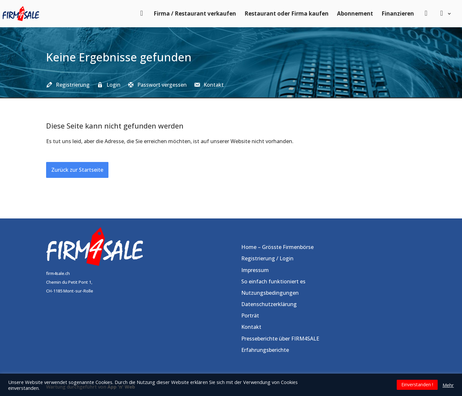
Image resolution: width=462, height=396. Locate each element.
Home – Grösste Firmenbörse (277, 247)
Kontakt (251, 326)
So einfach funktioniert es (273, 281)
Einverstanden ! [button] (417, 384)
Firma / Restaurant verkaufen (195, 13)
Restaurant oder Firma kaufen (286, 13)
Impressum (255, 270)
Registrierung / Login (267, 258)
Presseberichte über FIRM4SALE (280, 338)
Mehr (448, 385)
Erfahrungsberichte (265, 349)
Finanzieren (397, 13)
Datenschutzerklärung (269, 304)
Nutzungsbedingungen (270, 292)
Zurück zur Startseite (77, 169)
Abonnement (355, 13)
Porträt (250, 315)
